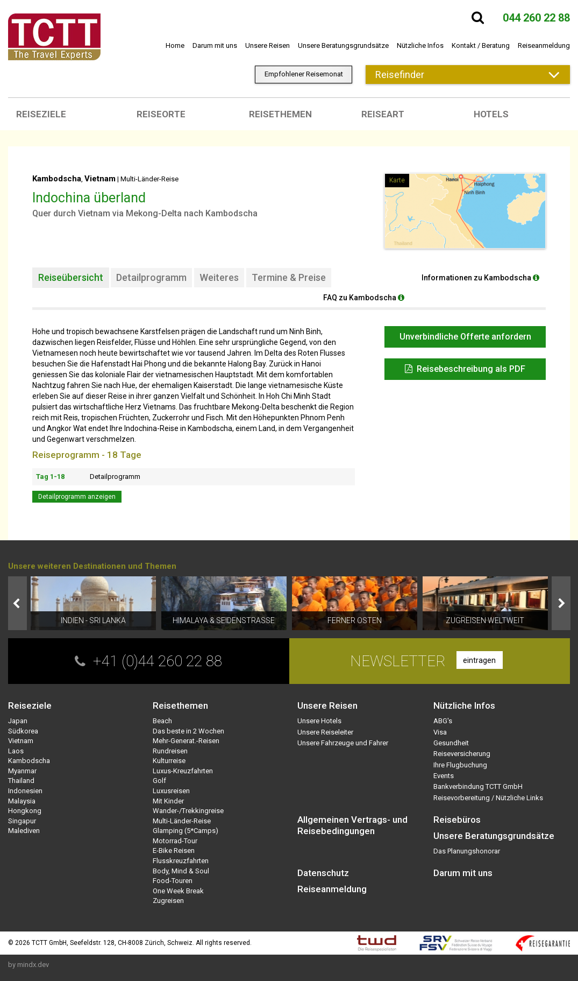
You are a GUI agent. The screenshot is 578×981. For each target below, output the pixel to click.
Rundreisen (170, 751)
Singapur (22, 821)
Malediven (24, 831)
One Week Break (178, 891)
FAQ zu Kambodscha (363, 297)
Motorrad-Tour (175, 841)
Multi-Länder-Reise (149, 179)
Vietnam (100, 179)
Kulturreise (169, 761)
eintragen (479, 660)
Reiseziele (41, 114)
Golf (159, 781)
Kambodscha (56, 179)
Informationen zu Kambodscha (480, 277)
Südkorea (23, 731)
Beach (162, 721)
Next (561, 603)
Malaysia (21, 801)
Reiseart (382, 114)
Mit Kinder (168, 801)
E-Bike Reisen (174, 850)
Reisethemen (280, 114)
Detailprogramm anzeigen (77, 496)
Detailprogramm (151, 277)
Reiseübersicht (70, 277)
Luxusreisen (171, 791)
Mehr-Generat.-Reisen (186, 741)
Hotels (491, 114)
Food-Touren (172, 881)
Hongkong (24, 811)
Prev (17, 603)
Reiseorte (161, 114)
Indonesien (25, 791)
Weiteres (219, 277)
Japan (17, 721)
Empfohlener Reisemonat (304, 74)
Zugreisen (168, 901)
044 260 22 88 (536, 17)
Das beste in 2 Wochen (188, 731)
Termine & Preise (289, 277)
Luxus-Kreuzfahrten (183, 771)
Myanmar (22, 771)
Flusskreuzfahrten (181, 861)
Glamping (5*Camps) (185, 831)
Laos (16, 751)
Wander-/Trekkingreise (188, 811)
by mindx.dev (28, 965)
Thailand (21, 781)
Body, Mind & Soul (181, 871)
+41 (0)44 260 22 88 (157, 661)
